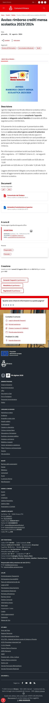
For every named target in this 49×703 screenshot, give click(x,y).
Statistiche (4, 617)
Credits (3, 611)
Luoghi (3, 495)
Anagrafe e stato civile (8, 418)
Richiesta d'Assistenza (8, 594)
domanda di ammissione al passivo (19, 207)
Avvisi (3, 476)
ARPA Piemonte (6, 651)
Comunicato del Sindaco (15, 195)
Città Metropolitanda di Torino (10, 636)
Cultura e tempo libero (8, 430)
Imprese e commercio (7, 439)
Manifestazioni (5, 482)
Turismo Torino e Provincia (9, 648)
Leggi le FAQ (5, 585)
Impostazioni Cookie (7, 608)
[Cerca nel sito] (44, 8)
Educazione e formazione (8, 433)
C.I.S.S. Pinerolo (5, 645)
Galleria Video (5, 503)
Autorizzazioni (5, 424)
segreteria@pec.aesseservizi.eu (13, 567)
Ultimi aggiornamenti (7, 614)
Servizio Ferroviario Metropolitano (11, 666)
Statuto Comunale (6, 599)
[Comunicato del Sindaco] (4, 195)
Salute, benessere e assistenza (10, 445)
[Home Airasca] (18, 8)
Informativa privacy (7, 602)
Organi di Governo (6, 385)
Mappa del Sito (5, 620)
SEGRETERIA (8, 230)
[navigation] (4, 8)
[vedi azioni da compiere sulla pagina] (15, 40)
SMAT (3, 654)
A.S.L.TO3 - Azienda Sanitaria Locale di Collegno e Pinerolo (19, 639)
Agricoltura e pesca (7, 412)
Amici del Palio (5, 630)
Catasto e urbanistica (7, 427)
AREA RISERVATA (23, 700)
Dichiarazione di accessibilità (9, 579)
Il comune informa (6, 479)
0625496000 (8, 518)
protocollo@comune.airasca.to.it (16, 237)
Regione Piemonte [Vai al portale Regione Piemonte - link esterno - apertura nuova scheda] (7, 2)
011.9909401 (7, 516)
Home (2, 15)
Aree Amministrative (7, 388)
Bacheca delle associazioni (9, 464)
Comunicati (4, 473)
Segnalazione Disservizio (8, 591)
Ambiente (4, 415)
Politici (3, 402)
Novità (8, 15)
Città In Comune (40, 691)
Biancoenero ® (12, 698)
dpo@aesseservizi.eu (11, 565)
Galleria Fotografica (7, 501)
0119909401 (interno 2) (16, 235)
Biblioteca (4, 470)
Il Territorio (4, 498)
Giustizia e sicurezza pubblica (9, 436)
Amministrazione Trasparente (10, 576)
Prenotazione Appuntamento (10, 588)
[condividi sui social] (5, 40)
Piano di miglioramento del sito (10, 582)
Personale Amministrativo (9, 399)
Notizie (13, 15)
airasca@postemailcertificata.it (14, 525)
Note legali (4, 605)
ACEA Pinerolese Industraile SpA (11, 642)
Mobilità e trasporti (7, 442)
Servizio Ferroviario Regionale (10, 669)
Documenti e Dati (6, 393)
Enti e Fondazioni (6, 396)
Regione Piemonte (6, 633)
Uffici (2, 390)
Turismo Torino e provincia (9, 660)
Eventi (3, 492)
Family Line (4, 663)
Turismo (3, 451)
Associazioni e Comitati (8, 506)
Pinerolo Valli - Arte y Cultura (10, 657)
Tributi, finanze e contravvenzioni (11, 448)
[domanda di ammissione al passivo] (4, 207)
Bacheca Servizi (6, 597)
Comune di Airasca (21, 8)
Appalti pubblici (5, 421)
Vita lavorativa (5, 454)
